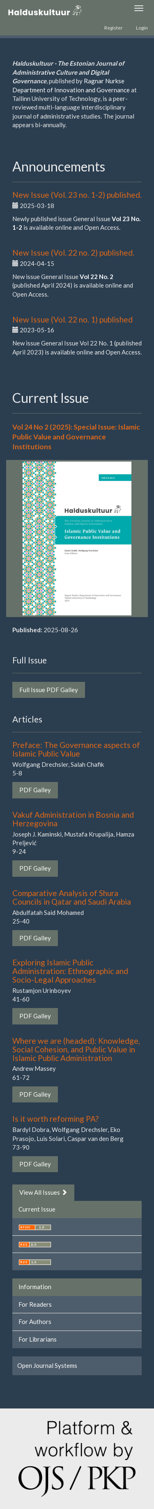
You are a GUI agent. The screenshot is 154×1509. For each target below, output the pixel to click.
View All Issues (43, 1192)
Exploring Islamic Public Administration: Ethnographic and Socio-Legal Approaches (70, 971)
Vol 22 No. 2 (96, 276)
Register (113, 28)
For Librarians (37, 1339)
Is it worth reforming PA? (55, 1118)
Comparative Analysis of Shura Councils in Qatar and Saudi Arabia (71, 897)
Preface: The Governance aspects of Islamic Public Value (76, 749)
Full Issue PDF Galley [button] (48, 689)
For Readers (35, 1304)
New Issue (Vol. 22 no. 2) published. (73, 252)
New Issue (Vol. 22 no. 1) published (72, 319)
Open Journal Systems (47, 1365)
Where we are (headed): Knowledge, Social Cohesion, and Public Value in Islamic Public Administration (76, 1049)
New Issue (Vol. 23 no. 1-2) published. (77, 194)
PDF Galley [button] (35, 789)
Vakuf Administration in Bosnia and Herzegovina (73, 819)
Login (142, 28)
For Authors (34, 1321)
